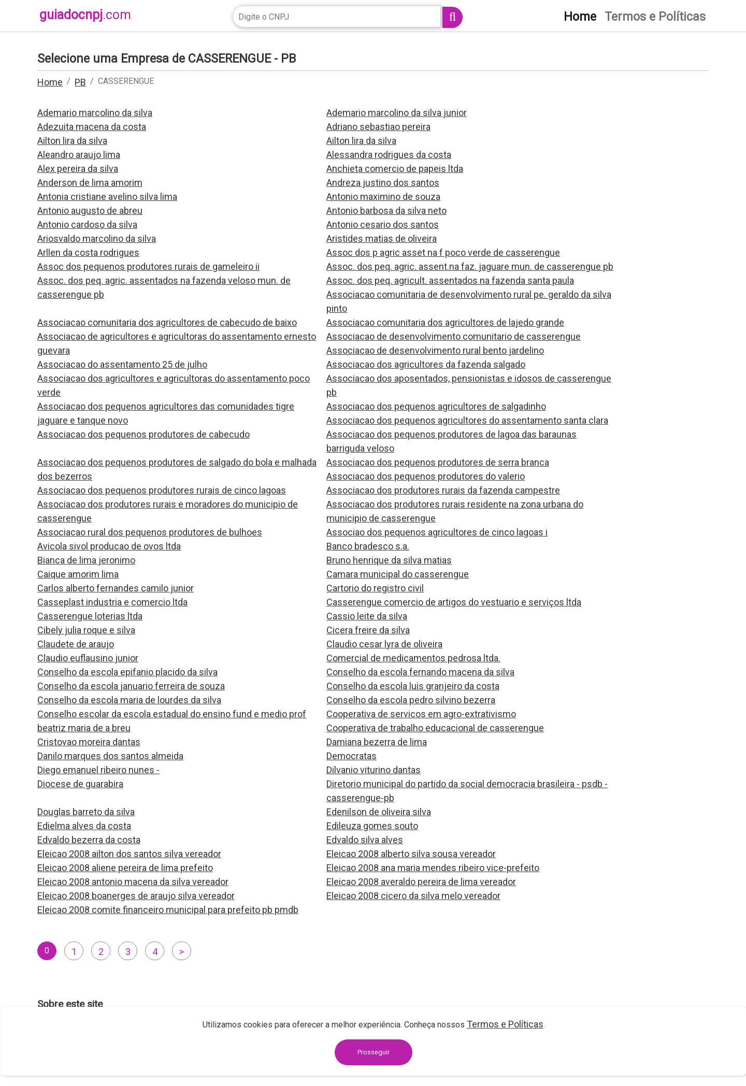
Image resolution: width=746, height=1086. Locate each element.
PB (80, 82)
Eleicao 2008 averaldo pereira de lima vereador (421, 881)
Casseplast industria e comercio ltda (112, 602)
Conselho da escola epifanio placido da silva (127, 672)
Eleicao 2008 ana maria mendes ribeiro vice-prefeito (432, 867)
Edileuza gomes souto (372, 825)
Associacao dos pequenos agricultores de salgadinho (436, 406)
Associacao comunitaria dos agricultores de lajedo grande (445, 322)
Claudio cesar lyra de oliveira (384, 644)
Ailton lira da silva (72, 140)
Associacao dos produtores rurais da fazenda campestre (443, 490)
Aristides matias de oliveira (381, 238)
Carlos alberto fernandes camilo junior (115, 588)
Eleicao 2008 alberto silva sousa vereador (411, 853)
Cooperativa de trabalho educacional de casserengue (435, 727)
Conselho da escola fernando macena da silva (420, 672)
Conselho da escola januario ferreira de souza (131, 685)
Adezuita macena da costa (91, 126)
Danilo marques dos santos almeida (110, 755)
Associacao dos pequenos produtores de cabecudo (143, 434)
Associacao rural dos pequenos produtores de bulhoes (149, 532)
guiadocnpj (85, 14)
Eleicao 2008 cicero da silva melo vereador (413, 895)
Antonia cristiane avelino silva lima (107, 196)
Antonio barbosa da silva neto (386, 210)
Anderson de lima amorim (89, 182)
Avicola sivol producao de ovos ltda (109, 546)
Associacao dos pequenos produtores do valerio (425, 476)
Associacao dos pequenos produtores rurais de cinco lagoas (161, 490)
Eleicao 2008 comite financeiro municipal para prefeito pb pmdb (167, 909)
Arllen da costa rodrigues (88, 252)
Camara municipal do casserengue (397, 574)
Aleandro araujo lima (78, 154)
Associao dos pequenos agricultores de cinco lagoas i (437, 532)
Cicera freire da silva (368, 630)
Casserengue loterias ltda (89, 616)
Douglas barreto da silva (86, 811)
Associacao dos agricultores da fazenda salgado (425, 364)
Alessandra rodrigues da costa (388, 154)
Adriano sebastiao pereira (378, 126)
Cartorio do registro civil (375, 588)
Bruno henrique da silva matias (389, 560)
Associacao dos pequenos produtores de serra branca (437, 462)
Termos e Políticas (505, 1024)
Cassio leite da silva (366, 616)
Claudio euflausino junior (87, 658)
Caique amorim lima (78, 574)
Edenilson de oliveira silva (378, 811)
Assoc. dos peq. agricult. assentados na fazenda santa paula (450, 280)
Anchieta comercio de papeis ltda (394, 168)
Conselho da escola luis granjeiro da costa (412, 685)
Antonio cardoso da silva (87, 224)
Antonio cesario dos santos (382, 224)
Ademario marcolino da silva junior (396, 112)
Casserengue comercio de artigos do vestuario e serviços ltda (453, 602)
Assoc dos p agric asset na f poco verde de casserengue (443, 252)
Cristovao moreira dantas (88, 741)
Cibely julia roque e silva (86, 630)
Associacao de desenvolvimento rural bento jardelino (435, 350)
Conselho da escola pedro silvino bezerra (410, 699)
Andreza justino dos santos (382, 182)
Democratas (351, 755)
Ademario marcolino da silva (94, 112)
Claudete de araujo (75, 644)
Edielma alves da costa (84, 825)
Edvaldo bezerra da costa (88, 839)
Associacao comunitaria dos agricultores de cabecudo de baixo (167, 322)
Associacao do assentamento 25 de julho (122, 364)
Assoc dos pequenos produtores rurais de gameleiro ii (148, 266)
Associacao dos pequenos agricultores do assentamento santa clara (467, 420)
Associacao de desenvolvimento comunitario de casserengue (453, 336)
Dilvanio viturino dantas (373, 769)
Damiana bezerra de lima (376, 741)
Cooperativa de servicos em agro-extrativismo (421, 713)
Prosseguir (373, 1052)
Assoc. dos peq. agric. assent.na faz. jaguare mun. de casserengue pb (469, 266)
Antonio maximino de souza (383, 196)
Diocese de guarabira (80, 783)
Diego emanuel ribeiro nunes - (98, 769)
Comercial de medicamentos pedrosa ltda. (413, 658)
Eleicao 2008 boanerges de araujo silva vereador (136, 895)
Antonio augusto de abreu (89, 210)
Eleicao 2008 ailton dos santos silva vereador (129, 853)
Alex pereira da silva (77, 168)
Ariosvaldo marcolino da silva (96, 238)
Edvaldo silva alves (364, 839)
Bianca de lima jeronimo (86, 560)
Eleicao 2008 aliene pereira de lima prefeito (125, 867)
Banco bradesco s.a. (367, 546)
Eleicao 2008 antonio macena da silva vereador (132, 881)
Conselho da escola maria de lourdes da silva (129, 699)
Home (50, 82)
